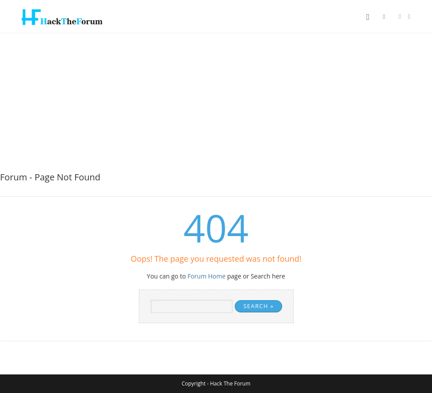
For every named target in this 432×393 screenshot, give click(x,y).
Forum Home (206, 276)
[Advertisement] (216, 99)
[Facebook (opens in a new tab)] (400, 16)
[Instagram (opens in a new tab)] (409, 16)
